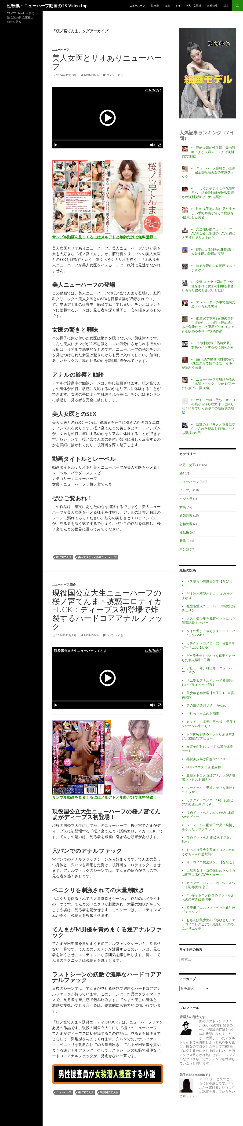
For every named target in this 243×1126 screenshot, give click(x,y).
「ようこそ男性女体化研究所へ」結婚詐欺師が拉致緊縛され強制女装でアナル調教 (208, 192)
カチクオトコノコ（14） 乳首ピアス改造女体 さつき (207, 802)
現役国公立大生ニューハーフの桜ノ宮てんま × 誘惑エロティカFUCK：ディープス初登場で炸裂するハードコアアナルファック (107, 609)
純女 (226, 5)
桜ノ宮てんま (64, 557)
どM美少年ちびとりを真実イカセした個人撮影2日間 (208, 658)
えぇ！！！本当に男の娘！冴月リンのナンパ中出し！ (209, 724)
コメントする (114, 75)
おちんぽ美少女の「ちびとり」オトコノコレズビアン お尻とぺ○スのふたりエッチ (209, 924)
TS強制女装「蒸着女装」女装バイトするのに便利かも (212, 345)
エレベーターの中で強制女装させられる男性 (213, 304)
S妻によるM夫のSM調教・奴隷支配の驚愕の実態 (213, 251)
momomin (91, 75)
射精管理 (212, 5)
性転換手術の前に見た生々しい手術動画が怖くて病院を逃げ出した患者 (208, 213)
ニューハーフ (137, 5)
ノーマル (185, 490)
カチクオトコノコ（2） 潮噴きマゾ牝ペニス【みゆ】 (208, 645)
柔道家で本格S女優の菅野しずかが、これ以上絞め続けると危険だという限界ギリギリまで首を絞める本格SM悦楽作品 (208, 324)
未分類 (184, 549)
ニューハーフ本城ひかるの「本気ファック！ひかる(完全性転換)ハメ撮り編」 (208, 383)
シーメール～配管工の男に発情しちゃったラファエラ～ (209, 827)
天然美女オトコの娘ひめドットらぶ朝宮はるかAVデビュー (209, 872)
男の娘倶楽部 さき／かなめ (206, 705)
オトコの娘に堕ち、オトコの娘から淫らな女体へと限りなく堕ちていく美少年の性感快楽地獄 (208, 406)
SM (178, 5)
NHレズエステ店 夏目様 (203, 767)
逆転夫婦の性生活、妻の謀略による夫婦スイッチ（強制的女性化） (208, 152)
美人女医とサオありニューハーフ (107, 62)
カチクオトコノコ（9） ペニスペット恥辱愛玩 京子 (208, 885)
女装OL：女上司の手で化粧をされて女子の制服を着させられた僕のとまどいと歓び (208, 286)
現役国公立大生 (109, 1092)
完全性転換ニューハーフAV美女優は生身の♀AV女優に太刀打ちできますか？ (209, 233)
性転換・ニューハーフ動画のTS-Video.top (47, 5)
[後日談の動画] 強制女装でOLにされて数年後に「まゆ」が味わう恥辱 (208, 363)
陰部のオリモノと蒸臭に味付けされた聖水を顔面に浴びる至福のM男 (208, 428)
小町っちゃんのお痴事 (202, 713)
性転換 (155, 5)
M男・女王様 (193, 5)
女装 (167, 5)
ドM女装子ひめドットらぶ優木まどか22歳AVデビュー (208, 736)
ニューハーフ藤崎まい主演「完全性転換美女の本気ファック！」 (208, 172)
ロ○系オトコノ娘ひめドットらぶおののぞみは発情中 (208, 897)
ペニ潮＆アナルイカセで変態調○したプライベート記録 (208, 682)
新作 (73, 584)
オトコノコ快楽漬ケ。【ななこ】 (211, 862)
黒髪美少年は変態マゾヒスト (207, 759)
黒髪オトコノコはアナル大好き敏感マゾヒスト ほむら (209, 777)
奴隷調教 (185, 515)
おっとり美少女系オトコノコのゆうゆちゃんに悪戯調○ (209, 852)
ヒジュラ (185, 498)
